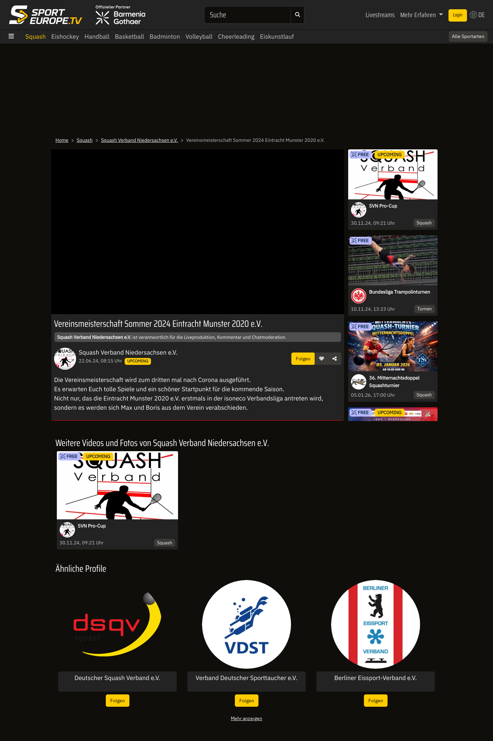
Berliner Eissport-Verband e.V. (375, 678)
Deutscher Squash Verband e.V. (117, 678)
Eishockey (65, 36)
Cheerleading (236, 36)
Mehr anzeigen (246, 718)
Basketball (129, 36)
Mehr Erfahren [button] (418, 14)
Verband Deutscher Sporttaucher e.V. (246, 678)
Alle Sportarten (468, 36)
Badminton (165, 36)
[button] (321, 359)
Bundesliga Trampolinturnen (399, 292)
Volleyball (199, 36)
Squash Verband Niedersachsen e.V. (139, 140)
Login (458, 15)
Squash (35, 36)
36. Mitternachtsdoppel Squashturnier (394, 381)
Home (61, 140)
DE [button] (477, 14)
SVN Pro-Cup (383, 206)
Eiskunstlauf (277, 36)
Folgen (303, 358)
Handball (97, 36)
